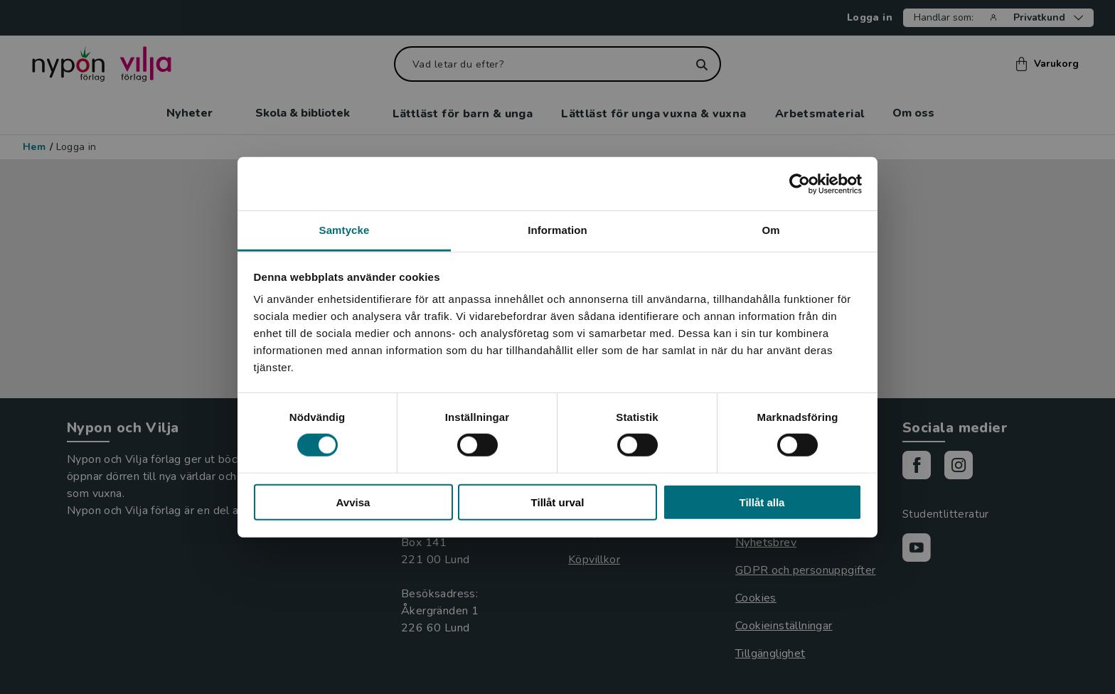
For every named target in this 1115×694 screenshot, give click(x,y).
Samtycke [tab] (344, 230)
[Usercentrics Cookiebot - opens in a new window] (799, 183)
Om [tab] (770, 230)
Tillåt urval (558, 502)
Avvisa (353, 502)
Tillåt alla (762, 502)
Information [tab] (557, 230)
